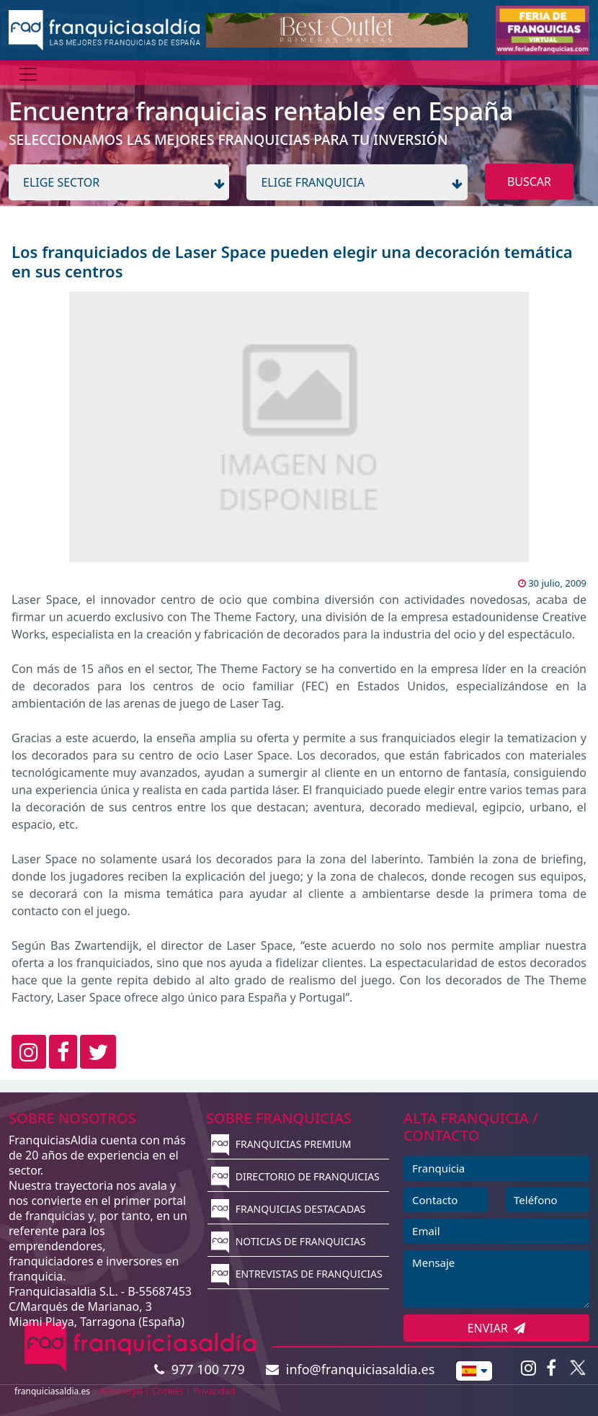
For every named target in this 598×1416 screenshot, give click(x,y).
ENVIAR (497, 1328)
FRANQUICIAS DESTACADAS (288, 1209)
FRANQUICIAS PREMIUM (281, 1144)
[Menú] (28, 74)
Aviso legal (121, 1391)
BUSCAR (529, 182)
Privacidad (214, 1391)
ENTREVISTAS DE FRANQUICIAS (297, 1274)
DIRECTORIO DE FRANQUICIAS (295, 1176)
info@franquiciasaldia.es (350, 1369)
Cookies (168, 1391)
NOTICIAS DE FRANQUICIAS (288, 1241)
